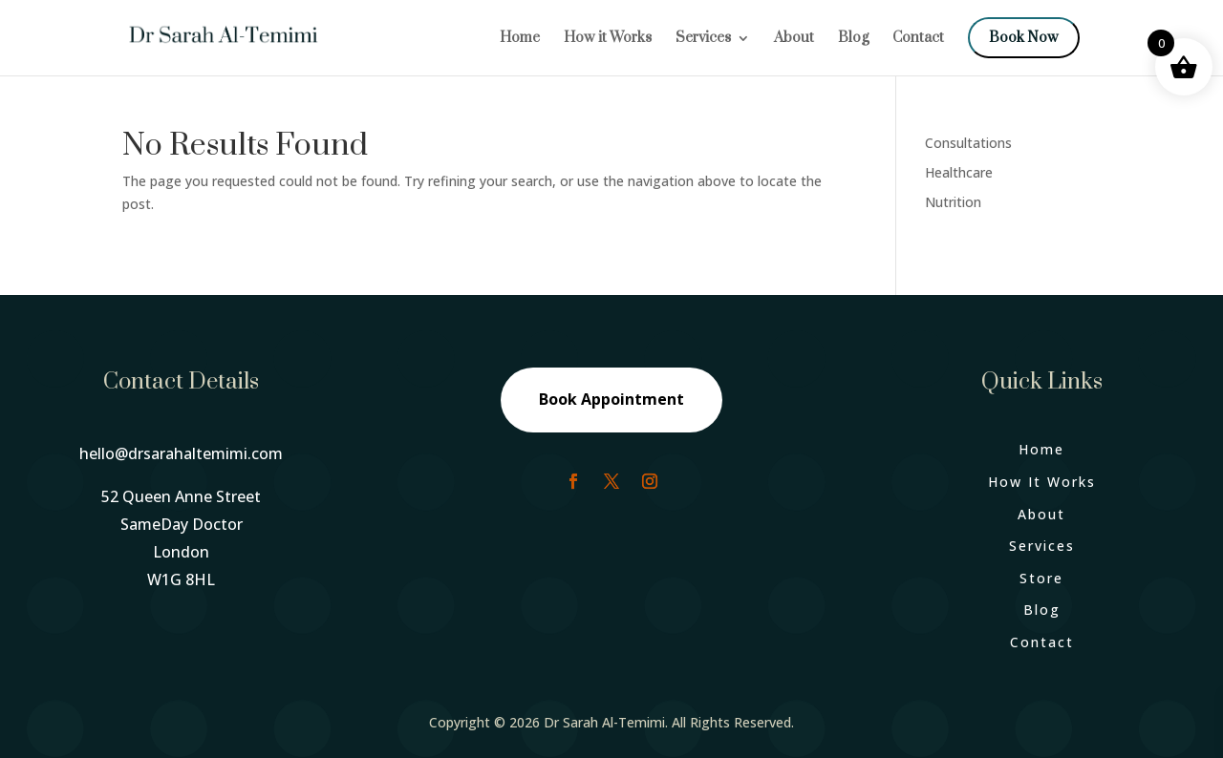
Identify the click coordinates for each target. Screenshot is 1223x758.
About (794, 39)
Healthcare (959, 172)
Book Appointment (611, 399)
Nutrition (953, 202)
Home (520, 39)
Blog (853, 39)
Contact (918, 39)
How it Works (608, 39)
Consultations (968, 143)
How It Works (1042, 482)
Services (703, 39)
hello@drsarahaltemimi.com (181, 453)
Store (1041, 578)
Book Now (1024, 38)
